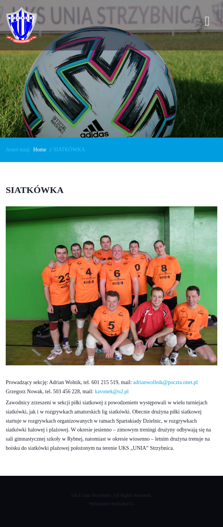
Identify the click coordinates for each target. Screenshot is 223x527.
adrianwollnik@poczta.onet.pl (165, 382)
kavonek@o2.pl (112, 391)
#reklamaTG (122, 503)
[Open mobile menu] (207, 23)
